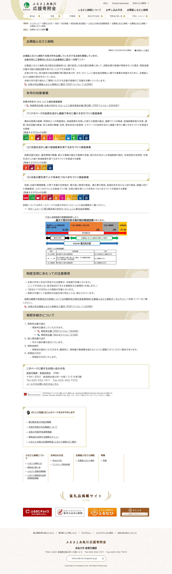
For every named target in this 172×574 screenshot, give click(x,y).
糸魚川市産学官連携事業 (40, 432)
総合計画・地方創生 (78, 23)
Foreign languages (120, 3)
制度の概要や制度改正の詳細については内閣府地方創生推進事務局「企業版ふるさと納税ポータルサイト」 (75, 299)
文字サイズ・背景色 (139, 3)
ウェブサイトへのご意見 (104, 533)
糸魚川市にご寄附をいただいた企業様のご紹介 (47, 59)
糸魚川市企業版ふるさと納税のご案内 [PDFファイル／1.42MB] (60, 84)
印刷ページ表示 (143, 50)
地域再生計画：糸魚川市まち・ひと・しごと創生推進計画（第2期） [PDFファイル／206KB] (74, 105)
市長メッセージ (138, 16)
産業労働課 (32, 373)
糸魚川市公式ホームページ (127, 533)
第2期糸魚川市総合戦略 (40, 422)
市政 (57, 23)
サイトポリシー (86, 533)
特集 (52, 16)
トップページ (34, 23)
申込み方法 (57, 460)
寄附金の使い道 (116, 16)
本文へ (105, 3)
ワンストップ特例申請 (61, 464)
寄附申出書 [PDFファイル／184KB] (59, 331)
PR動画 (72, 16)
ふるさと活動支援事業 (36, 471)
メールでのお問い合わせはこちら (43, 384)
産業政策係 (45, 373)
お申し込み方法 (114, 10)
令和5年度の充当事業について (43, 427)
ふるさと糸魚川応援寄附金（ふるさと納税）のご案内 (52, 442)
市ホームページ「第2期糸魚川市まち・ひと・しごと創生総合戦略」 (59, 209)
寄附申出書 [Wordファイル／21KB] (59, 335)
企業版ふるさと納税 (137, 10)
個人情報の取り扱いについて (43, 533)
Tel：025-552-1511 (94, 552)
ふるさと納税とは (34, 463)
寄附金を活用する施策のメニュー (44, 437)
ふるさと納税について (89, 10)
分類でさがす (47, 23)
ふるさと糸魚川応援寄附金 (98, 23)
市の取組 (64, 23)
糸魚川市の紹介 (94, 16)
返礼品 (32, 16)
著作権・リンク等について (68, 533)
